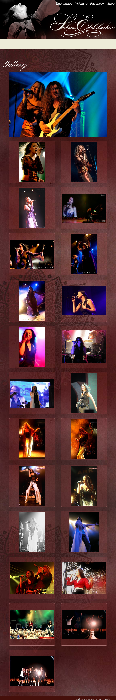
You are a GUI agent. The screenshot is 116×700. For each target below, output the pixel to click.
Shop (111, 3)
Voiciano (81, 3)
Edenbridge (64, 3)
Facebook (97, 3)
